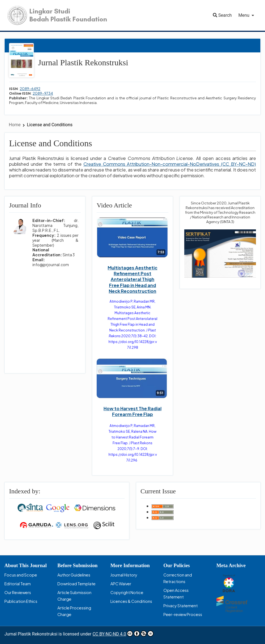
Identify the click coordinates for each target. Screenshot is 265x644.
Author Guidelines (73, 574)
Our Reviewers (17, 592)
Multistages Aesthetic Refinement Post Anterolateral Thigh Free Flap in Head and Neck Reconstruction (132, 279)
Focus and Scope (20, 574)
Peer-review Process (182, 614)
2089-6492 (30, 88)
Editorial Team (17, 583)
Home (15, 124)
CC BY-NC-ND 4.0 (123, 634)
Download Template (76, 583)
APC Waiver (120, 583)
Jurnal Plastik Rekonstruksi (83, 62)
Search (222, 15)
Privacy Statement (180, 605)
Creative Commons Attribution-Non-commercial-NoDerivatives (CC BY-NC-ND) (169, 164)
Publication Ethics (20, 601)
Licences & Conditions (131, 601)
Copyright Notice (126, 592)
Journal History (123, 574)
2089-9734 (43, 93)
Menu (243, 15)
